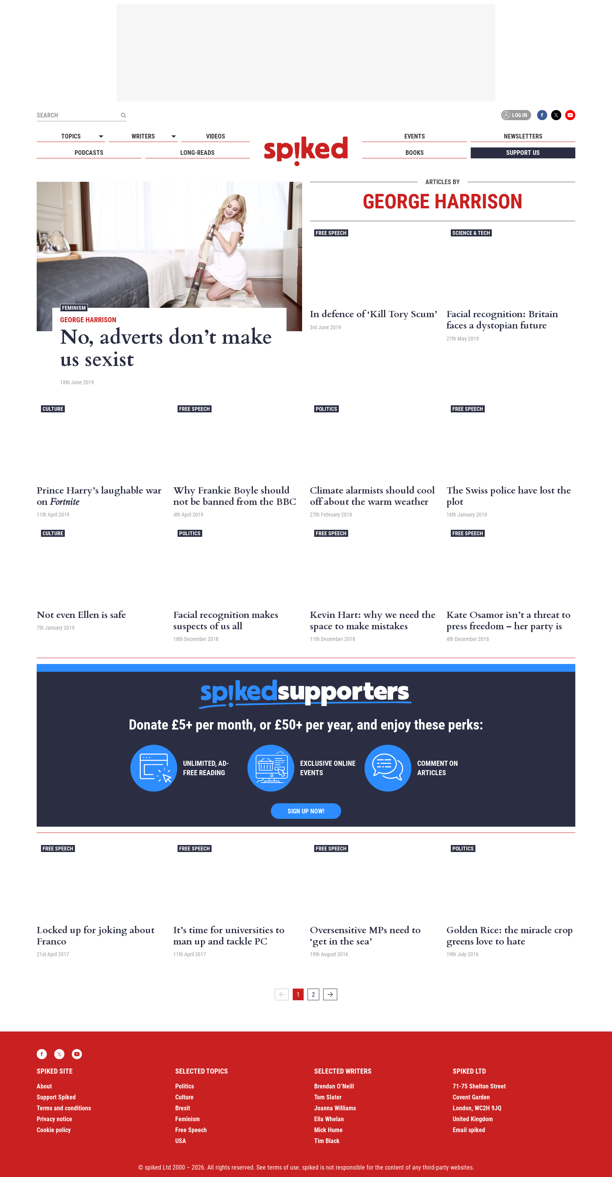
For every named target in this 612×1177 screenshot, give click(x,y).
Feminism (74, 308)
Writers (143, 136)
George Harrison (88, 320)
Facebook (542, 115)
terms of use (283, 1167)
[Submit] (123, 115)
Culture (53, 409)
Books (415, 152)
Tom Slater (328, 1097)
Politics (326, 409)
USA (180, 1141)
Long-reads (197, 152)
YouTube (570, 115)
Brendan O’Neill (334, 1086)
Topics (71, 136)
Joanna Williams (335, 1108)
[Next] (330, 994)
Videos (215, 136)
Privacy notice (54, 1119)
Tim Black (327, 1141)
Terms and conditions (64, 1108)
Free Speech (331, 233)
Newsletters (523, 136)
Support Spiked (56, 1097)
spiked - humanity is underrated (306, 151)
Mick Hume (328, 1130)
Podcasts (89, 152)
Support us (523, 152)
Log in (514, 115)
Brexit (182, 1108)
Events (414, 136)
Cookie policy (54, 1130)
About (44, 1086)
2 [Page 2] (313, 994)
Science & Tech (471, 233)
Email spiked (469, 1130)
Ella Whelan (329, 1119)
